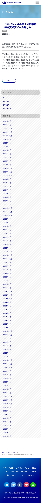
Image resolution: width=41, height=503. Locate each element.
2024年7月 (7, 186)
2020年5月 (7, 349)
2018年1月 (7, 436)
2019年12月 (7, 360)
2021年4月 (7, 317)
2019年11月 (7, 364)
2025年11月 (7, 132)
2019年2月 (7, 389)
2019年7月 (7, 375)
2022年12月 (7, 251)
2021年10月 (7, 299)
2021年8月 (7, 306)
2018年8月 (7, 411)
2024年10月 (7, 175)
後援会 (34, 471)
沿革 (6, 493)
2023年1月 (7, 248)
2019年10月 (7, 367)
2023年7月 (7, 226)
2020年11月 (7, 331)
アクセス (27, 468)
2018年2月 (7, 433)
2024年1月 (7, 204)
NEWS (8, 452)
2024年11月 (7, 172)
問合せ (34, 468)
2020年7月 (7, 346)
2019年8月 (7, 371)
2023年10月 (7, 215)
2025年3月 (7, 157)
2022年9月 (7, 262)
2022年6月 (7, 273)
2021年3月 (7, 320)
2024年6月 (7, 190)
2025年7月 (7, 143)
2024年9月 (7, 179)
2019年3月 (7, 385)
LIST (9, 81)
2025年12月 (7, 128)
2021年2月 (7, 324)
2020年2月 (7, 356)
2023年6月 (7, 230)
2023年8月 (7, 223)
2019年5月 (7, 378)
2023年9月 (7, 219)
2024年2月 (7, 201)
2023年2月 (7, 244)
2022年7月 (7, 270)
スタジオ (14, 475)
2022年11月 (7, 255)
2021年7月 (7, 309)
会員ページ (31, 475)
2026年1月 (7, 125)
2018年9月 (7, 407)
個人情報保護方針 (19, 493)
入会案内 (11, 468)
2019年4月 (7, 382)
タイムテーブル (25, 471)
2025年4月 (7, 154)
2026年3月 (7, 121)
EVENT (6, 105)
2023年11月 (7, 212)
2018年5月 (7, 422)
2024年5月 (7, 194)
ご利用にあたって (31, 493)
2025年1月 (7, 165)
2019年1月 (7, 393)
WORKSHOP (8, 109)
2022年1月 (7, 288)
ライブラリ (22, 475)
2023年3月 (7, 241)
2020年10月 (7, 335)
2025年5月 (7, 150)
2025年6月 (7, 146)
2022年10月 (7, 259)
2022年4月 (7, 280)
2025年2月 (7, 161)
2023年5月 (7, 233)
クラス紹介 (19, 468)
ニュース (5, 471)
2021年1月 (7, 328)
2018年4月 (7, 425)
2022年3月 (7, 284)
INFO (4, 31)
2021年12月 (7, 291)
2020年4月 (7, 353)
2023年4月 (7, 237)
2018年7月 (7, 414)
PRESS (6, 101)
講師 (8, 475)
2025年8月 (7, 139)
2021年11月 (7, 295)
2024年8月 (7, 183)
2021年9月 (7, 302)
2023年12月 (7, 208)
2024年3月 (7, 197)
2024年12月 (7, 168)
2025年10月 (7, 136)
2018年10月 (7, 404)
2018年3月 (7, 429)
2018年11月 (7, 400)
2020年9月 (7, 338)
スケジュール (14, 471)
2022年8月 (7, 266)
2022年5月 (7, 277)
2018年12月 (7, 396)
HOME (5, 468)
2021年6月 (7, 313)
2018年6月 (7, 418)
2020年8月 (7, 342)
